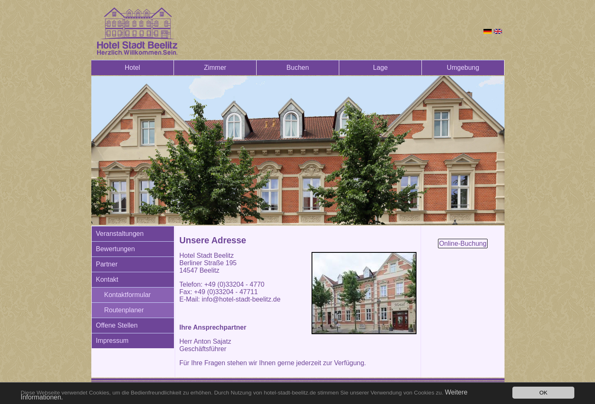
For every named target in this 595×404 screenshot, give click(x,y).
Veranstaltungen (120, 233)
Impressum (112, 340)
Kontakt (107, 279)
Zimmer (215, 67)
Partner (106, 264)
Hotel (132, 67)
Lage (380, 67)
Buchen (297, 67)
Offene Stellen (117, 325)
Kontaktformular (127, 294)
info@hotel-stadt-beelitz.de (241, 299)
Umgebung (463, 67)
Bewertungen (115, 248)
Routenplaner (124, 310)
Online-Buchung (463, 243)
